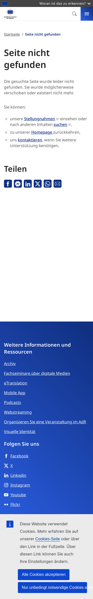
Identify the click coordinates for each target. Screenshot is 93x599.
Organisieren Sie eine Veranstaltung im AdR (45, 422)
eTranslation (15, 383)
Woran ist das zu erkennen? (65, 3)
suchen (60, 124)
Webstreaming (18, 412)
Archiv (10, 363)
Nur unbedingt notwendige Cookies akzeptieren (54, 587)
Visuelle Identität (19, 431)
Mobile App (14, 392)
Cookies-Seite (47, 539)
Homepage (42, 132)
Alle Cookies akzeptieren (43, 574)
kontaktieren (30, 140)
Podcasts (12, 402)
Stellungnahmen (39, 118)
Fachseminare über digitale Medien (37, 373)
